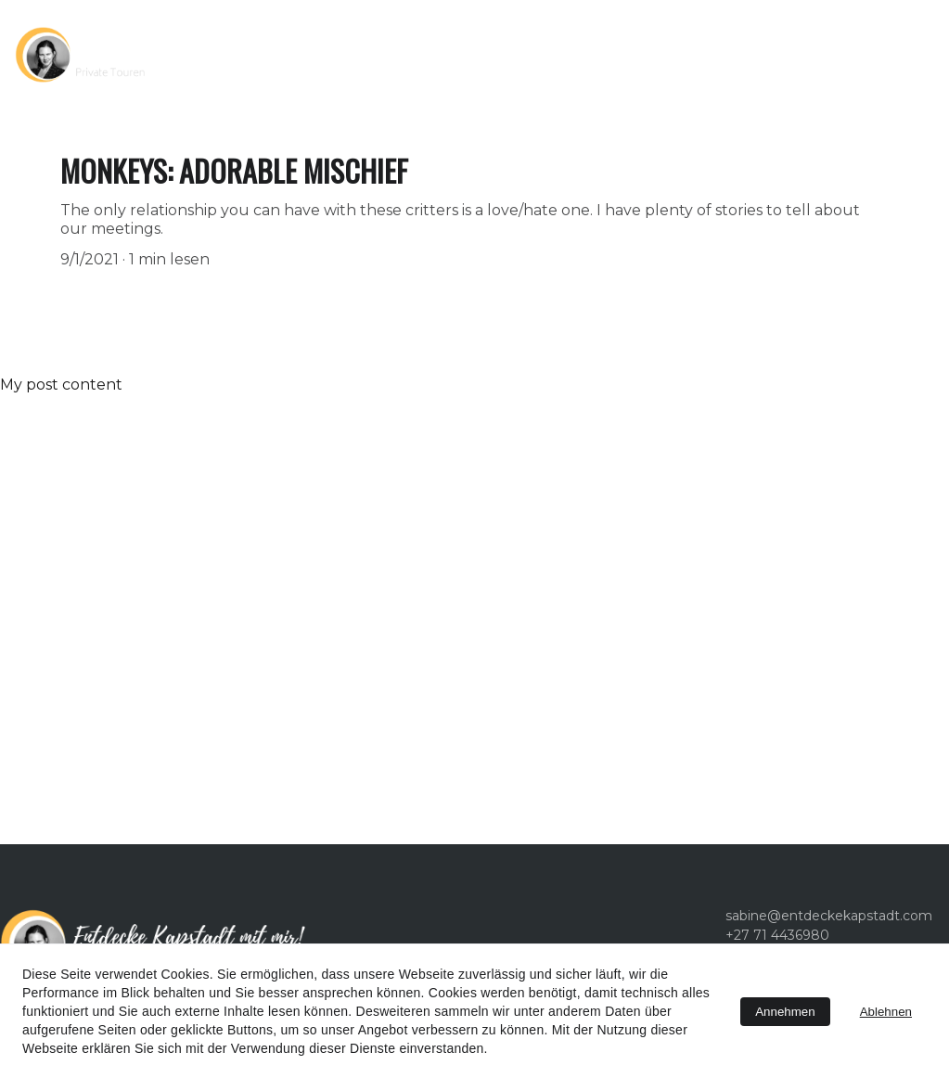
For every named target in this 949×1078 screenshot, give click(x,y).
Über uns (538, 54)
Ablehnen (886, 1012)
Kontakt (640, 54)
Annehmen (784, 1012)
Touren (408, 54)
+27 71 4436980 (765, 54)
